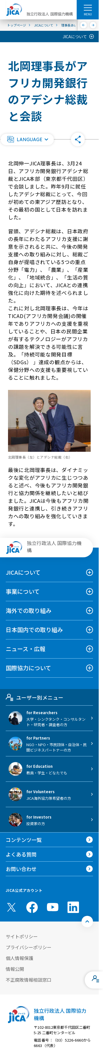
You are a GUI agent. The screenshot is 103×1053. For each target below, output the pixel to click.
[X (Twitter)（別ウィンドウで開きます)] (11, 907)
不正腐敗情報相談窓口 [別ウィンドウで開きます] (29, 979)
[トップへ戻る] (87, 921)
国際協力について (28, 668)
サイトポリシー (22, 936)
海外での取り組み (29, 610)
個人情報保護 (19, 958)
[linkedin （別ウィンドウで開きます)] (73, 907)
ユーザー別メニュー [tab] (34, 697)
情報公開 (15, 968)
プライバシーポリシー (29, 947)
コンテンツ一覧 (24, 839)
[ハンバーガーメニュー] (88, 7)
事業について (23, 591)
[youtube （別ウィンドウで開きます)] (52, 907)
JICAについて (75, 36)
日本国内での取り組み (34, 629)
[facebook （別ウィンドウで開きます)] (32, 907)
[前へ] (83, 25)
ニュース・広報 (25, 649)
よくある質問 (21, 854)
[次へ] (93, 25)
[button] (27, 139)
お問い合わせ (21, 868)
